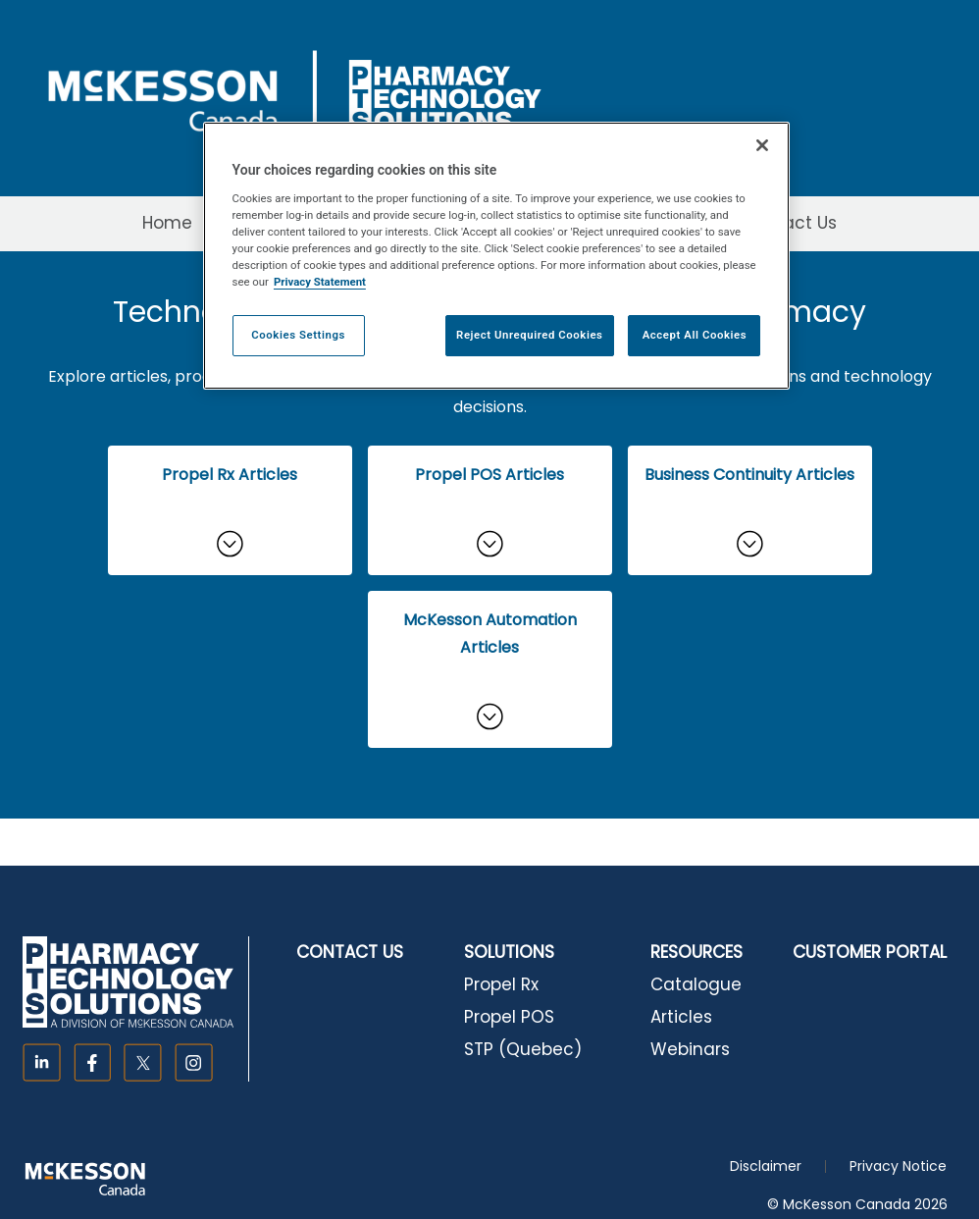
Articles (681, 1017)
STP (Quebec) (523, 1049)
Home (167, 223)
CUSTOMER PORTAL (870, 952)
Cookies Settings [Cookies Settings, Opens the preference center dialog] (298, 335)
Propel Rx (501, 984)
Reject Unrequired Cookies (529, 335)
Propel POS (509, 1017)
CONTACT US (349, 952)
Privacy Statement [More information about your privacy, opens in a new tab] (320, 282)
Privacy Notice (898, 1166)
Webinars (690, 1049)
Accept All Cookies (695, 335)
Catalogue (696, 984)
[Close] (762, 145)
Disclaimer (765, 1166)
